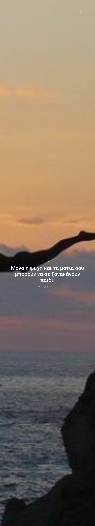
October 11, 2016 (43, 287)
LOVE (47, 261)
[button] (84, 11)
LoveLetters (53, 287)
